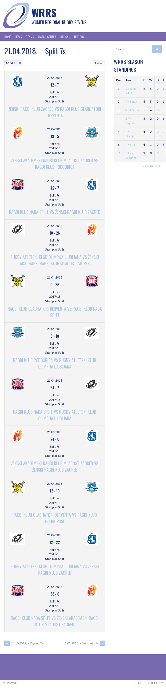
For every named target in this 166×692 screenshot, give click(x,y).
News (18, 36)
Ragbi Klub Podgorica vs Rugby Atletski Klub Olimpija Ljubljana (54, 363)
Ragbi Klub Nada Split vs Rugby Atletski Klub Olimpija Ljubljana (54, 415)
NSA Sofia (132, 110)
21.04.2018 (54, 77)
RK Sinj (130, 144)
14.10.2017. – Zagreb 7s (23, 643)
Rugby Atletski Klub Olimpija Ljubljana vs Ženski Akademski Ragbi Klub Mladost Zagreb (54, 260)
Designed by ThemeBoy (148, 682)
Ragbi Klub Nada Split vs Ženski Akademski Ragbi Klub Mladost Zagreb (55, 621)
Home (7, 36)
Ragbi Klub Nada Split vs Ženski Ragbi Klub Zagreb (54, 212)
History (79, 36)
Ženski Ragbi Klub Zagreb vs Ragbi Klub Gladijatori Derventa (54, 112)
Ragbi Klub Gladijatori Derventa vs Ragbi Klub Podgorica (55, 518)
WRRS (44, 12)
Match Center (47, 36)
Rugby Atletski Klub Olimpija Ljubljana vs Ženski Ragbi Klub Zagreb (54, 569)
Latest (99, 63)
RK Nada (131, 101)
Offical (65, 36)
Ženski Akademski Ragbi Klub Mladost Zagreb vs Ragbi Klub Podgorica (54, 163)
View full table (152, 166)
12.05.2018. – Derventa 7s (84, 643)
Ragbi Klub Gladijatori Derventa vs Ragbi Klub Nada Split (55, 311)
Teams (30, 36)
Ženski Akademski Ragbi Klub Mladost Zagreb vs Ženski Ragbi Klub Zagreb (54, 466)
